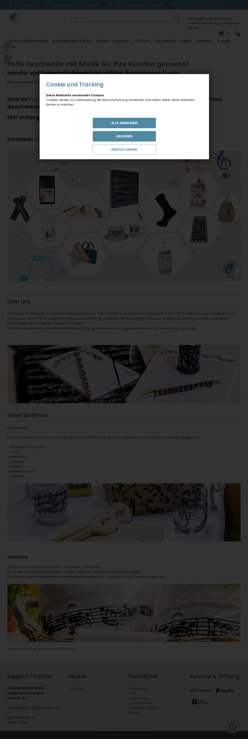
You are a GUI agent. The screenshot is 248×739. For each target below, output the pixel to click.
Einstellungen (124, 149)
